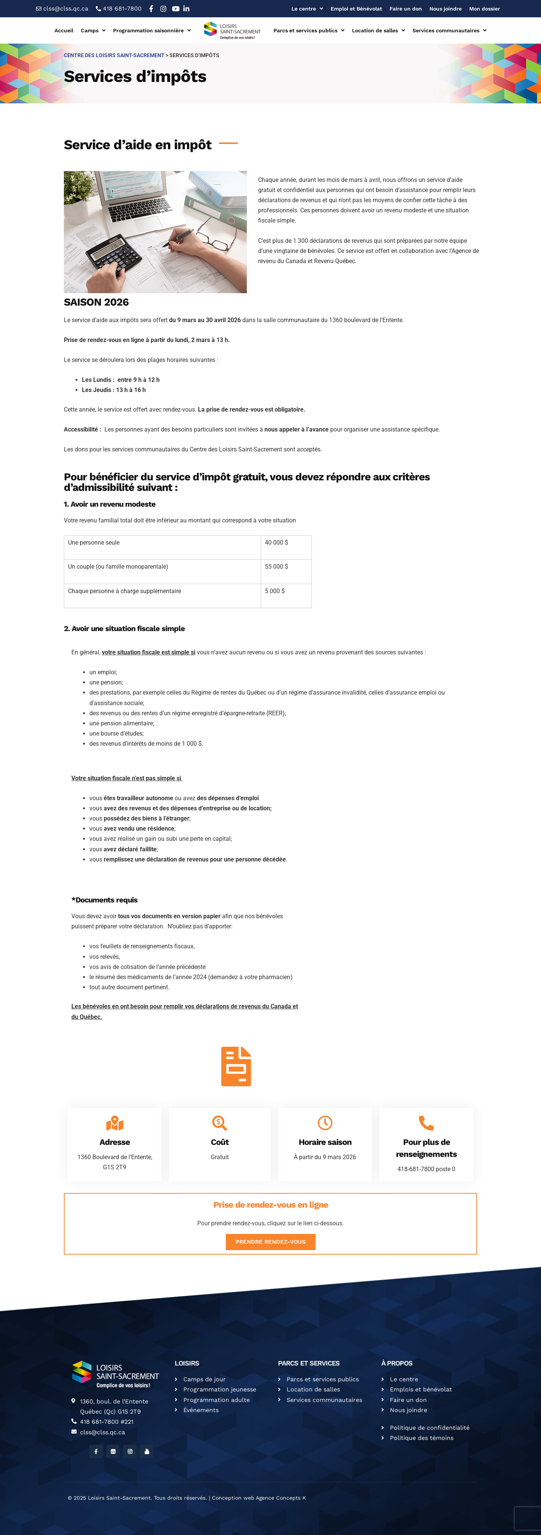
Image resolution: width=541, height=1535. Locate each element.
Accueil (63, 30)
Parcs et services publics (309, 30)
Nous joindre (445, 9)
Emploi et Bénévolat (356, 9)
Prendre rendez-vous (271, 1241)
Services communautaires (450, 30)
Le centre (307, 8)
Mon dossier (484, 9)
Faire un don (406, 9)
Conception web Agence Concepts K (259, 1498)
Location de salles (378, 30)
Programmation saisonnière (152, 30)
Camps (93, 30)
